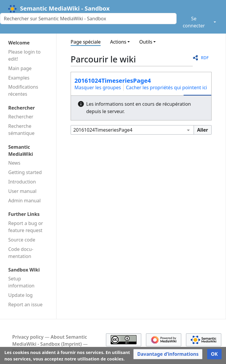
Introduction (22, 181)
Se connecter (194, 22)
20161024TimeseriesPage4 (112, 81)
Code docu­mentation (20, 252)
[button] (167, 354)
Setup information (21, 282)
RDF (205, 57)
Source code (21, 239)
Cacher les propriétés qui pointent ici (166, 87)
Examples (18, 78)
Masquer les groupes (97, 87)
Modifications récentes (23, 90)
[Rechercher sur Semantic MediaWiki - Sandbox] (88, 18)
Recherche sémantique (21, 129)
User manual (22, 191)
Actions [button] (118, 42)
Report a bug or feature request (25, 227)
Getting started (25, 172)
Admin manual (24, 200)
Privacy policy (28, 337)
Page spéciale (86, 42)
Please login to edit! (24, 55)
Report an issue (25, 304)
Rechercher (20, 116)
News (14, 163)
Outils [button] (145, 42)
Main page (19, 68)
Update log (20, 295)
